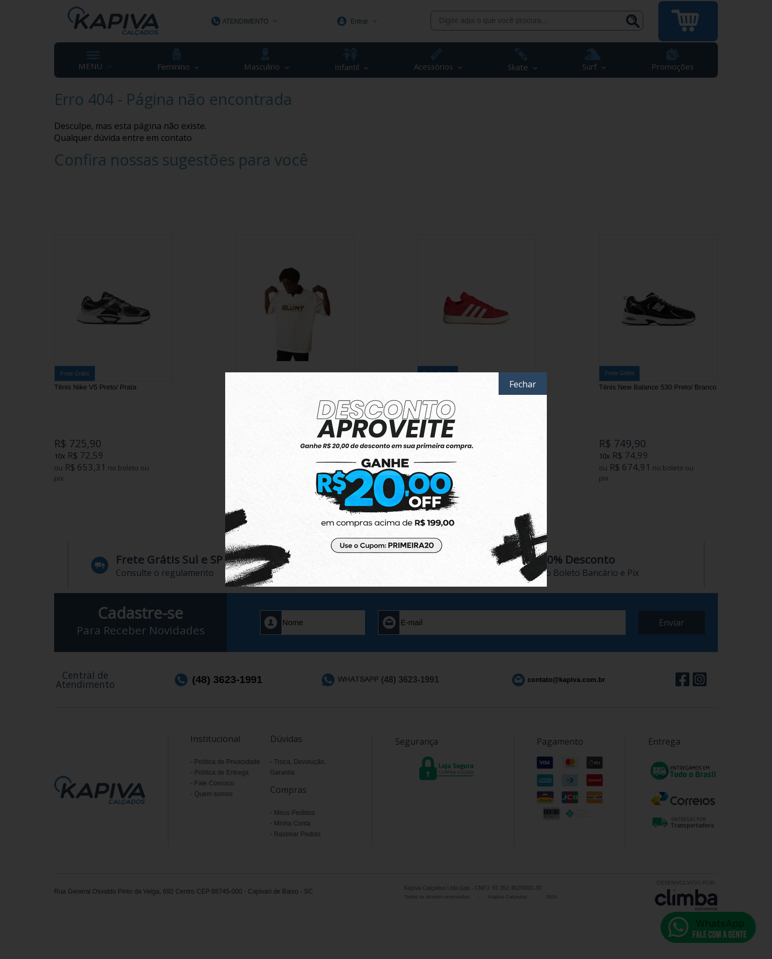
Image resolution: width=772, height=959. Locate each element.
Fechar (522, 384)
